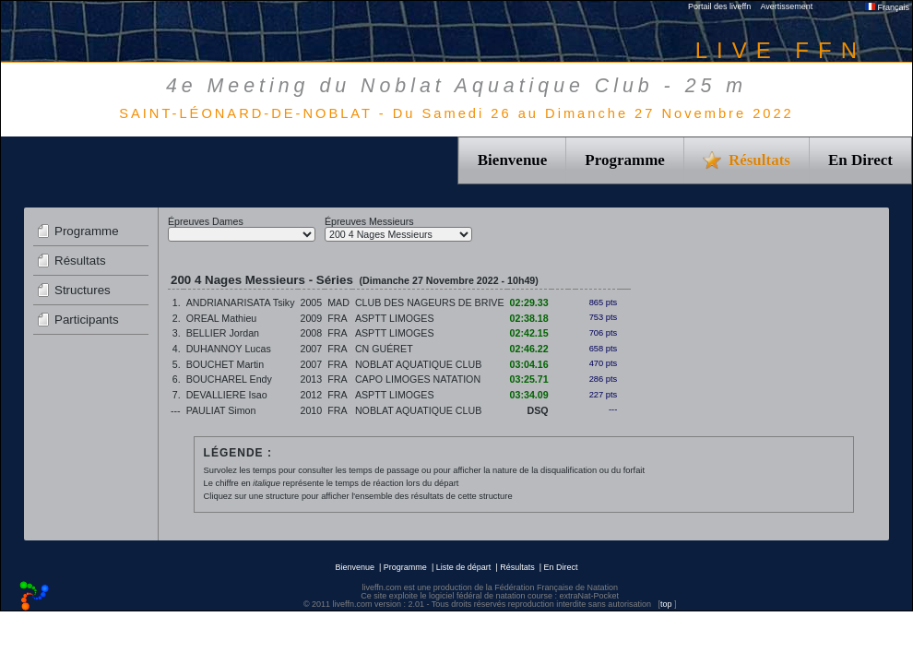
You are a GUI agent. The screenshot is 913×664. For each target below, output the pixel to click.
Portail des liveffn (719, 6)
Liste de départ (464, 567)
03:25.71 (529, 379)
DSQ (538, 410)
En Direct (860, 160)
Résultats (80, 260)
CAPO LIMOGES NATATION (417, 379)
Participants (86, 319)
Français (887, 7)
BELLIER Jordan (222, 332)
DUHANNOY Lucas (228, 348)
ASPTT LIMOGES (394, 318)
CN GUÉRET (384, 348)
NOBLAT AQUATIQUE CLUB (418, 364)
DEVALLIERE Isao (226, 394)
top (666, 604)
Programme (625, 160)
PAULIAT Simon (221, 410)
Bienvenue (513, 160)
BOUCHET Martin (225, 364)
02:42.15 (529, 332)
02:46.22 (529, 348)
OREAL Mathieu (221, 318)
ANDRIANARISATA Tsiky (240, 302)
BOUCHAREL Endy (229, 379)
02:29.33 (529, 302)
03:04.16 (529, 364)
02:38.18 (529, 318)
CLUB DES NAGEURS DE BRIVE (429, 302)
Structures (82, 290)
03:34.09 (529, 394)
